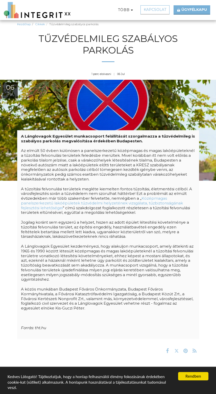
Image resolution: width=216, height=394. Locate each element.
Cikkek (40, 24)
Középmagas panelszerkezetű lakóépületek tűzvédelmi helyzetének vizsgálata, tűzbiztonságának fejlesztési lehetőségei (102, 203)
